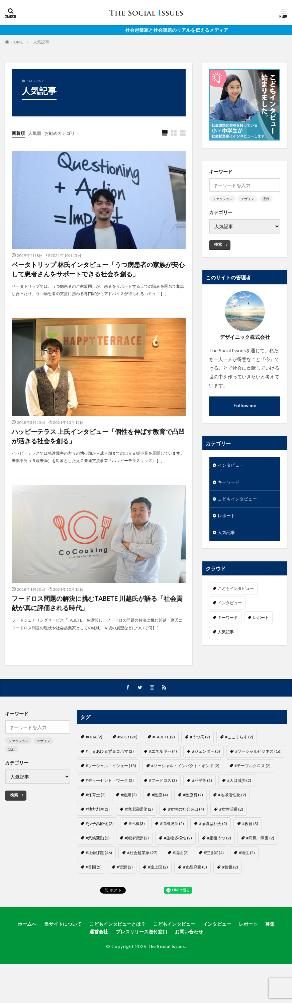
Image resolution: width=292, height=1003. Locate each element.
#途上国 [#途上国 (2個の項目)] (158, 893)
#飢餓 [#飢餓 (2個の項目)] (230, 893)
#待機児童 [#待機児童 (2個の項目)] (172, 849)
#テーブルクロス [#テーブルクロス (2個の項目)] (252, 792)
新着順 (19, 133)
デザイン (247, 199)
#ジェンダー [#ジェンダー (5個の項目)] (206, 777)
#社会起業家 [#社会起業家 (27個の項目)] (142, 879)
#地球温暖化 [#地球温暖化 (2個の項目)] (139, 835)
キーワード (229, 483)
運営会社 (98, 958)
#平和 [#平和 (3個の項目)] (137, 849)
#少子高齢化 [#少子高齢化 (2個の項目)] (100, 849)
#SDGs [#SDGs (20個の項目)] (127, 763)
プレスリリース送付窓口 (141, 958)
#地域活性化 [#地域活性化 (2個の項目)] (232, 821)
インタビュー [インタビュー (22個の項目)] (230, 605)
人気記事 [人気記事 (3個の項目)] (226, 634)
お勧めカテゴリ (62, 133)
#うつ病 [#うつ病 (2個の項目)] (200, 763)
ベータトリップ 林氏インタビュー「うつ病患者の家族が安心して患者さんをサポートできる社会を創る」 (98, 278)
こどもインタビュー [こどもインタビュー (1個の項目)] (236, 591)
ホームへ (27, 950)
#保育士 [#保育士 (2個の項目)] (96, 821)
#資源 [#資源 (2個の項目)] (125, 893)
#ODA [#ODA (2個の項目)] (94, 763)
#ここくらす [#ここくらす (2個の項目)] (239, 763)
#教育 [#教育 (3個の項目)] (250, 849)
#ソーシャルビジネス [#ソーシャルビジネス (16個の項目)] (258, 777)
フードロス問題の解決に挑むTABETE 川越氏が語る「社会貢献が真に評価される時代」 (97, 627)
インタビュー (232, 465)
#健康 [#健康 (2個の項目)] (129, 821)
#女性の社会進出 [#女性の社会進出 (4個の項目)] (186, 835)
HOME (17, 42)
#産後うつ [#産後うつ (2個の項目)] (219, 864)
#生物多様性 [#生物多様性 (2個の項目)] (178, 864)
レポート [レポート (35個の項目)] (261, 620)
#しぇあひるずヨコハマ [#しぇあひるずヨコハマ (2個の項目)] (110, 777)
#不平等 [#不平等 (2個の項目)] (202, 806)
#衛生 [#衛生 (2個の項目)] (247, 879)
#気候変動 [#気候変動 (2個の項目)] (98, 864)
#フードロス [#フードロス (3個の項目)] (163, 806)
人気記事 (41, 41)
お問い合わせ (189, 958)
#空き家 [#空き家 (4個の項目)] (214, 879)
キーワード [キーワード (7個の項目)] (228, 620)
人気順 (36, 133)
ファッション (222, 199)
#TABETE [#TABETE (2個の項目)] (164, 763)
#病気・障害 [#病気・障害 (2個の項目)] (260, 864)
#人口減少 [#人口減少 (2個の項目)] (239, 806)
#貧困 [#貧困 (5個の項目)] (94, 893)
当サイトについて (63, 950)
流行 (266, 199)
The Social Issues (166, 973)
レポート (227, 518)
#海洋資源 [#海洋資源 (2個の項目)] (137, 864)
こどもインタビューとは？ (117, 950)
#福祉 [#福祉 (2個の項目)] (181, 879)
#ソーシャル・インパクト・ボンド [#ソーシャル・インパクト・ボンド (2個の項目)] (185, 792)
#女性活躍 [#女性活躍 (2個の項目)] (231, 835)
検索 (218, 244)
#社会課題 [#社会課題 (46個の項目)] (99, 879)
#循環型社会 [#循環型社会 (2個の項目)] (213, 849)
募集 (270, 950)
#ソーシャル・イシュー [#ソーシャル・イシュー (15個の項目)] (111, 792)
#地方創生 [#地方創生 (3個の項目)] (98, 835)
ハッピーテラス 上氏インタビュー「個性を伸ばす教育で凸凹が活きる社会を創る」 (95, 455)
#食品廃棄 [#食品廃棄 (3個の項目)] (195, 893)
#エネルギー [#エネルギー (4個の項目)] (163, 777)
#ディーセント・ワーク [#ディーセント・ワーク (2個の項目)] (110, 806)
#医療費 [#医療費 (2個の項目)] (193, 821)
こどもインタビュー (239, 500)
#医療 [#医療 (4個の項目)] (160, 821)
